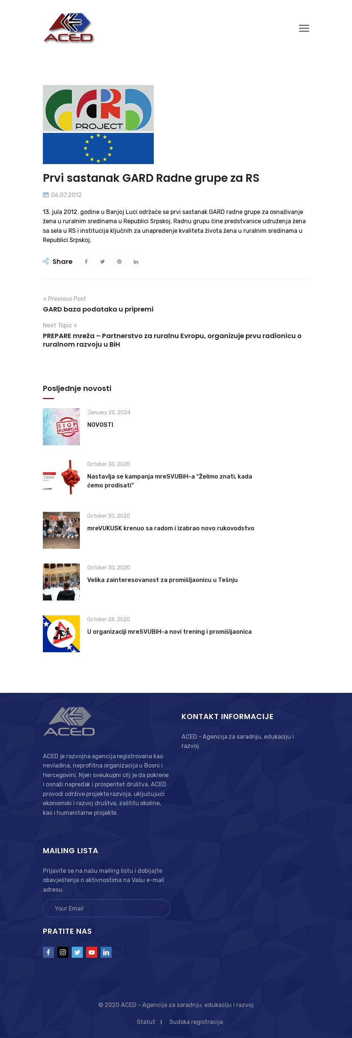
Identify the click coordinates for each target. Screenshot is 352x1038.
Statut (146, 1021)
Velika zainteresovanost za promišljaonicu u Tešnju (162, 579)
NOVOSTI (100, 424)
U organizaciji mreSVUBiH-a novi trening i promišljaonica (169, 631)
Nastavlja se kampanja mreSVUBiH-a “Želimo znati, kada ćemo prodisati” (169, 481)
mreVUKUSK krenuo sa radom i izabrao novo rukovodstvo (170, 528)
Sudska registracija (196, 1021)
